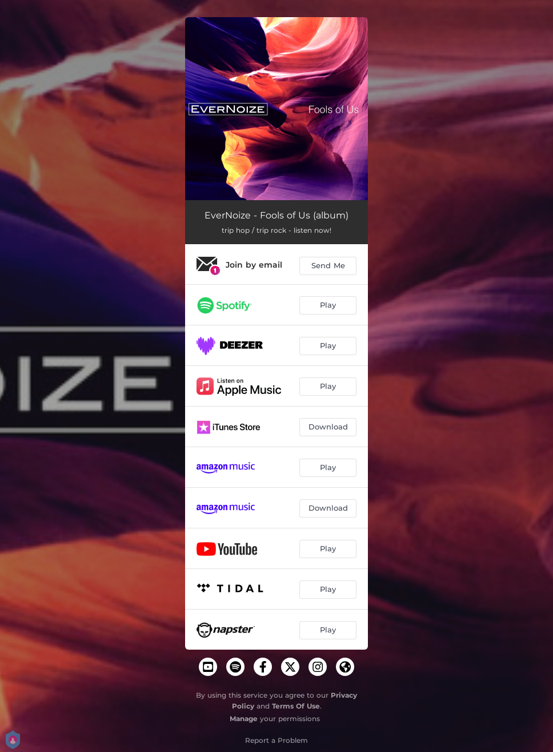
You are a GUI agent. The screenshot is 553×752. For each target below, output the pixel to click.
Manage (244, 718)
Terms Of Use (296, 706)
